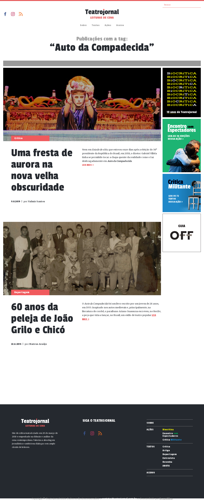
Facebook (5, 14)
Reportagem (170, 454)
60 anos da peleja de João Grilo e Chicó (42, 318)
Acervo (120, 25)
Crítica (172, 440)
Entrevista (169, 458)
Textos (96, 25)
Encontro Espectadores (170, 434)
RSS (21, 14)
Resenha (167, 462)
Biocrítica (168, 429)
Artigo (166, 450)
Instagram (13, 14)
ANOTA (166, 466)
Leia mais (87, 165)
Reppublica (166, 498)
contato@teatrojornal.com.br (119, 498)
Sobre (83, 25)
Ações (108, 25)
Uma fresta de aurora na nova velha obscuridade (41, 170)
